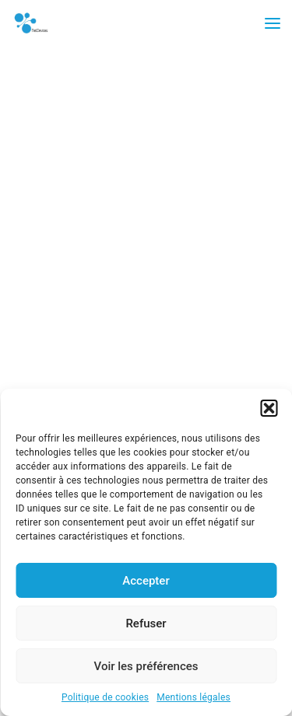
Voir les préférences (146, 666)
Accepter (145, 581)
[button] (268, 408)
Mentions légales (193, 697)
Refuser (145, 623)
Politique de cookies (105, 697)
